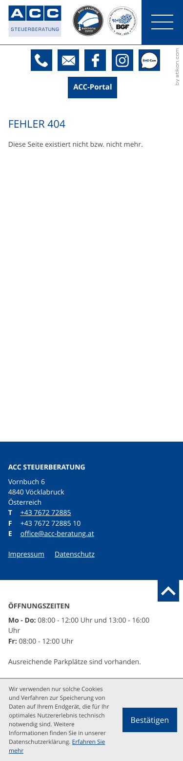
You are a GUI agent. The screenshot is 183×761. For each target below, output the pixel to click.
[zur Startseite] (40, 22)
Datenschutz (75, 554)
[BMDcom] (149, 60)
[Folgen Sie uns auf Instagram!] (122, 60)
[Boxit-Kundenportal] (92, 87)
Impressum (26, 554)
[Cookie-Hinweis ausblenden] (149, 720)
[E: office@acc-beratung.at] (68, 60)
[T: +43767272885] (41, 60)
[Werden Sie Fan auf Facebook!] (95, 60)
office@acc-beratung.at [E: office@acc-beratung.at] (57, 533)
